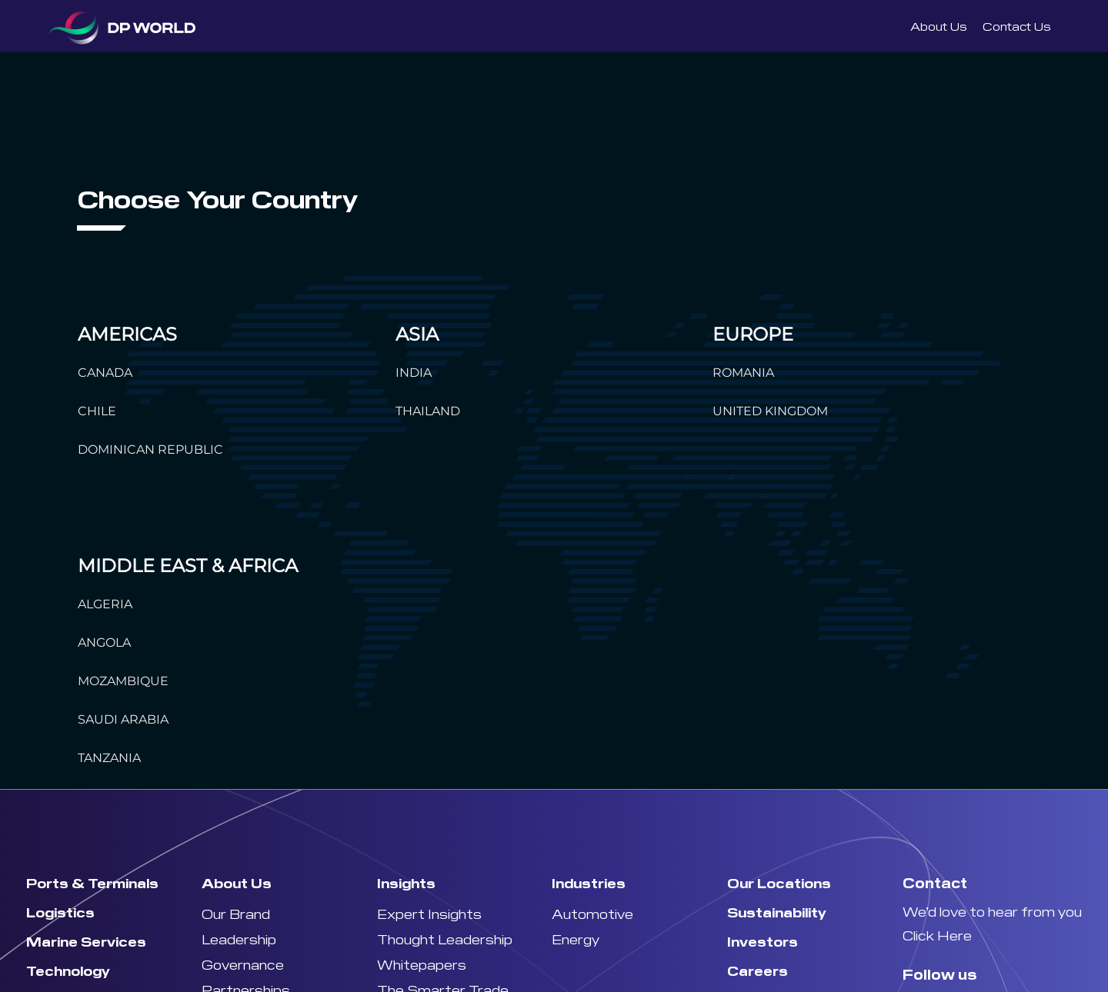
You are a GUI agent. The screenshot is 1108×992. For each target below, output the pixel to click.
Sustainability (776, 912)
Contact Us (1017, 25)
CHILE (97, 411)
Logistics (60, 912)
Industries (589, 882)
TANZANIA (109, 758)
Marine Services (86, 941)
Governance (243, 964)
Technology (68, 970)
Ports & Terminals (92, 882)
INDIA (413, 372)
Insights (406, 882)
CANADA (105, 372)
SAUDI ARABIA (123, 719)
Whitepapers (421, 964)
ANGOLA (104, 642)
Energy (575, 938)
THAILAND (427, 411)
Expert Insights (429, 913)
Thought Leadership (444, 938)
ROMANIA (743, 372)
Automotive (592, 913)
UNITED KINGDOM (770, 411)
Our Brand (236, 913)
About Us (938, 25)
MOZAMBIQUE (123, 681)
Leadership (239, 938)
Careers (757, 970)
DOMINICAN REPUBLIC (150, 449)
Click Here (937, 935)
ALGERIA (105, 604)
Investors (762, 941)
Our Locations (779, 882)
